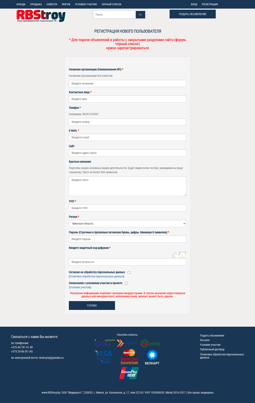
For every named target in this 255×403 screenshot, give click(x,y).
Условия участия (80, 287)
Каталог (205, 340)
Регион (74, 217)
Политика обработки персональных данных (96, 276)
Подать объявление (192, 14)
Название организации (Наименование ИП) (96, 69)
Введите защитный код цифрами (90, 248)
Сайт (72, 146)
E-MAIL (74, 131)
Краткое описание (80, 162)
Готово (92, 305)
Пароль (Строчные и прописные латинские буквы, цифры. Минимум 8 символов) (119, 232)
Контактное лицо (80, 92)
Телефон (75, 108)
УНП (72, 201)
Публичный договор (212, 349)
